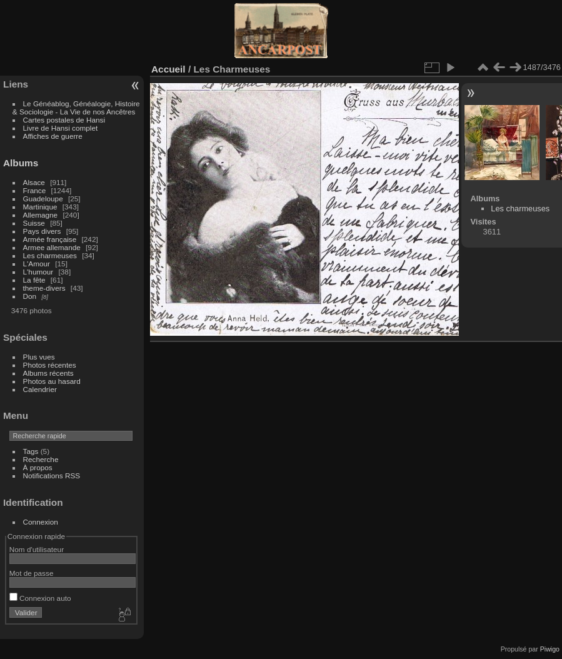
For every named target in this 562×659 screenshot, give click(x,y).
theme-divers (44, 288)
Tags (31, 451)
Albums (20, 163)
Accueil (168, 69)
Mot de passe (31, 573)
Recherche (41, 459)
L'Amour (36, 263)
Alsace (34, 182)
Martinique (40, 207)
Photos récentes (49, 365)
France (34, 190)
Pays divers (42, 231)
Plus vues (39, 357)
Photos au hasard (52, 381)
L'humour (38, 272)
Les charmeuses (50, 255)
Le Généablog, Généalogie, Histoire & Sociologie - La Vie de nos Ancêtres (76, 107)
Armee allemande (52, 247)
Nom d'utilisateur (36, 549)
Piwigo (549, 649)
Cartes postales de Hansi (64, 120)
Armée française (50, 239)
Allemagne (40, 215)
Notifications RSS (52, 475)
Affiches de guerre (53, 136)
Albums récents (48, 373)
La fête (34, 280)
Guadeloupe (43, 198)
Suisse (34, 223)
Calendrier (40, 389)
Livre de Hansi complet (60, 128)
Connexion (40, 522)
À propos (38, 467)
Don (30, 296)
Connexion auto (40, 598)
